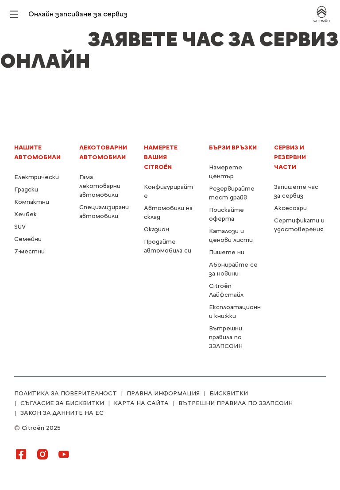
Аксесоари (290, 208)
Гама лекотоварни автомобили (99, 186)
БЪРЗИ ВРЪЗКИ (233, 147)
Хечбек (25, 214)
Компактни (31, 202)
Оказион (156, 229)
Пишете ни (226, 252)
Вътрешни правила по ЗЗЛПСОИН (226, 337)
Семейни (28, 239)
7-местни (29, 251)
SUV (20, 226)
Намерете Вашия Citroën (161, 157)
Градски (26, 189)
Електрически (36, 177)
